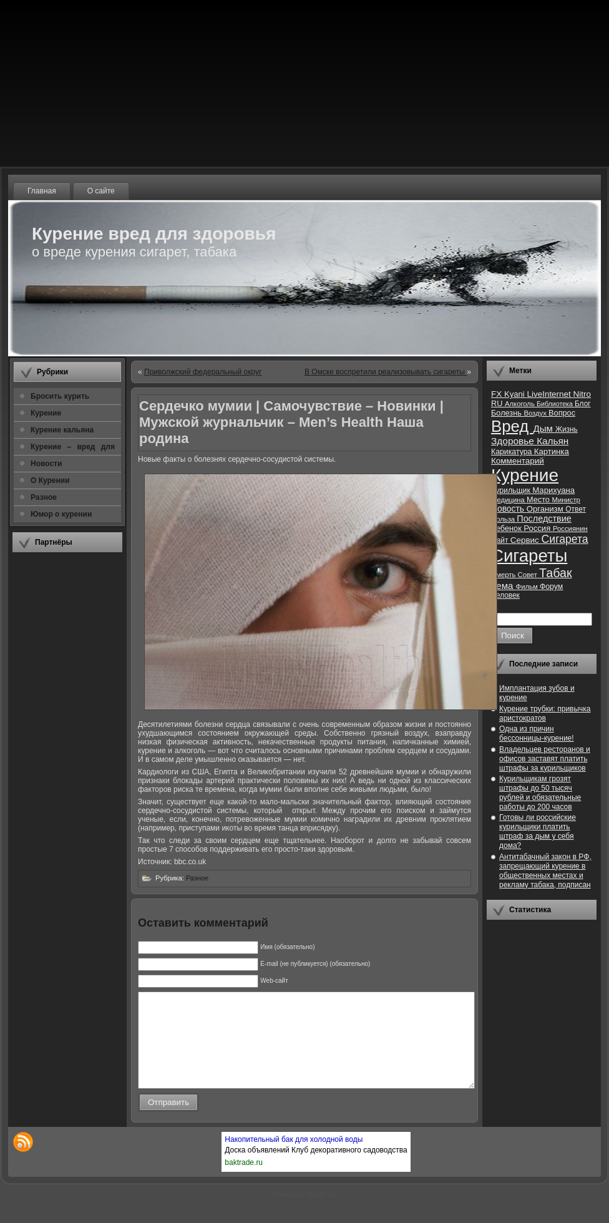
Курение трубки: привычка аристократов (545, 713)
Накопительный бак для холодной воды (294, 1158)
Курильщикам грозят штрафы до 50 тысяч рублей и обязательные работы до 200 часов (540, 792)
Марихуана (553, 490)
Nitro (582, 394)
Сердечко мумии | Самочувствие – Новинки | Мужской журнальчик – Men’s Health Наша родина (291, 422)
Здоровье (514, 441)
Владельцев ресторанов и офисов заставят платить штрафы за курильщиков (544, 758)
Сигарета (565, 539)
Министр (566, 500)
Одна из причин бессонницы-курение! (536, 733)
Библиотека (556, 403)
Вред (512, 426)
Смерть (504, 574)
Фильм (528, 586)
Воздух (536, 413)
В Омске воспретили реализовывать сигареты (385, 372)
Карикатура (512, 451)
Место (539, 499)
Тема (503, 585)
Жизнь (566, 429)
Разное (197, 878)
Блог (583, 403)
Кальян (552, 441)
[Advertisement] (67, 748)
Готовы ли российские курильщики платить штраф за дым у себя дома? (537, 831)
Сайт (500, 540)
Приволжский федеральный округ (202, 372)
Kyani (515, 394)
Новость (509, 509)
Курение (524, 475)
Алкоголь (521, 403)
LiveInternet (550, 394)
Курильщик (511, 490)
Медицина (509, 500)
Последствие (544, 519)
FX (497, 394)
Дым (544, 428)
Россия (538, 528)
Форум (551, 586)
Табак (555, 573)
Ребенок (507, 528)
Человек (505, 595)
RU (498, 403)
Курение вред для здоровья (154, 233)
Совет (529, 574)
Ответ (575, 509)
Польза (504, 519)
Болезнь (507, 412)
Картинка (551, 451)
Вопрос (561, 412)
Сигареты (529, 555)
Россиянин (570, 528)
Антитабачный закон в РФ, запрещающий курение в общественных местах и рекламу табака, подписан (545, 870)
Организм (546, 509)
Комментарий (517, 460)
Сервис (526, 540)
